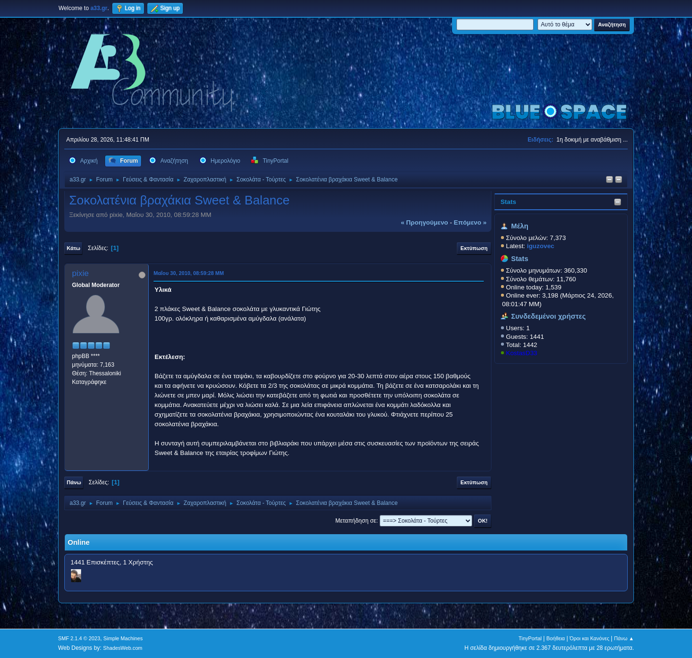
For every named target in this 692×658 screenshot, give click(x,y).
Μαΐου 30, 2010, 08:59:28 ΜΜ (189, 273)
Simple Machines (123, 638)
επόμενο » (470, 222)
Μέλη (519, 226)
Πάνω (74, 482)
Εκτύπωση (474, 248)
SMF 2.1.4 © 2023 (79, 638)
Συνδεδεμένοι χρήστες (548, 316)
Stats (508, 201)
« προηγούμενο (424, 222)
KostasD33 (521, 353)
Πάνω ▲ (624, 638)
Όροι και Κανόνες (589, 638)
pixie (80, 273)
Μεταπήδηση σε (355, 520)
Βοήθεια (555, 638)
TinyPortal (530, 638)
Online (79, 542)
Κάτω (73, 248)
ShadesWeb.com (123, 648)
